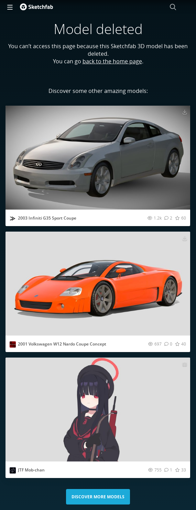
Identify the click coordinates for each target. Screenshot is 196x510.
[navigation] (10, 7)
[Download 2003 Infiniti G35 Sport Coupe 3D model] (185, 112)
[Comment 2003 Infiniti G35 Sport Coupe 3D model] (168, 217)
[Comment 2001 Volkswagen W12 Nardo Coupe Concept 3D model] (168, 343)
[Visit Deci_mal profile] (13, 470)
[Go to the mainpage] (36, 6)
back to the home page (112, 61)
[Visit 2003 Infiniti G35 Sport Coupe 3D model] (98, 158)
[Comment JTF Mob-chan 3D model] (168, 469)
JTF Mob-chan (31, 470)
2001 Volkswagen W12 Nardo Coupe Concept (62, 344)
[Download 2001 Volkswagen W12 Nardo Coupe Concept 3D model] (185, 238)
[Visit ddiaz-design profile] (13, 218)
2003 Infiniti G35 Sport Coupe (47, 218)
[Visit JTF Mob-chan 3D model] (98, 409)
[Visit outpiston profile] (13, 344)
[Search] (173, 7)
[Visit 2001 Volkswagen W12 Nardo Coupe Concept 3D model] (98, 284)
